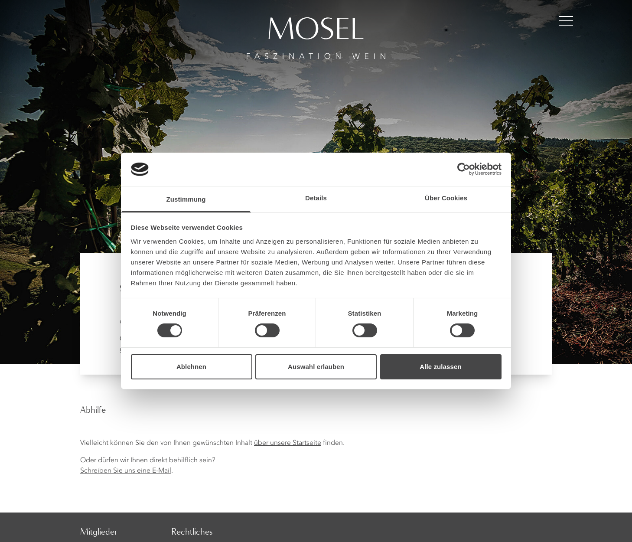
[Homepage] (316, 29)
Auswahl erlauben (316, 366)
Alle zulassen (440, 366)
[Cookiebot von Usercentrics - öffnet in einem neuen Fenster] (464, 169)
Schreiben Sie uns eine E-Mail (125, 470)
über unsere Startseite (287, 443)
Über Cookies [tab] (446, 198)
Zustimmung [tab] (186, 199)
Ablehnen (191, 366)
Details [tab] (316, 198)
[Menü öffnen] (566, 20)
